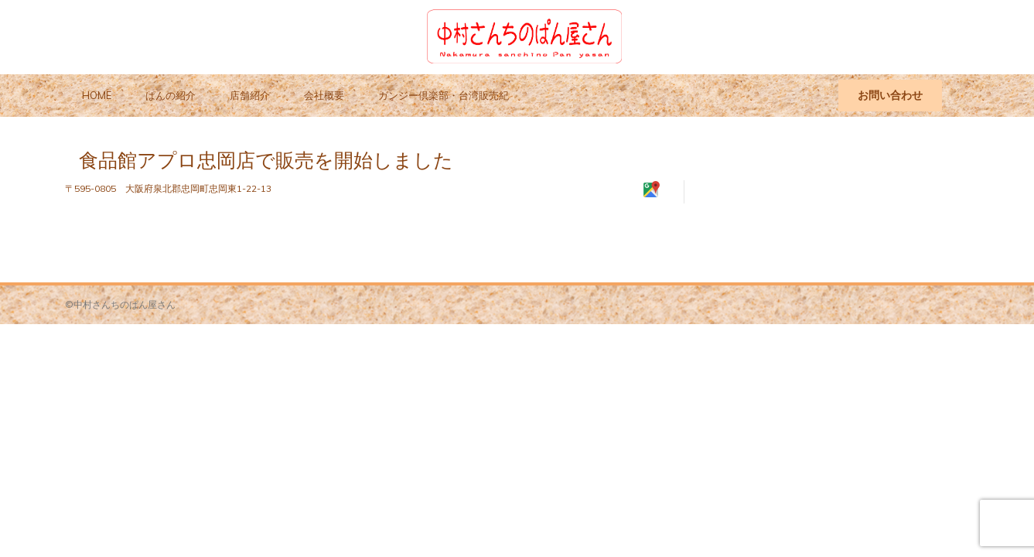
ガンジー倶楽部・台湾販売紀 (443, 95)
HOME (96, 95)
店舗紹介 (250, 95)
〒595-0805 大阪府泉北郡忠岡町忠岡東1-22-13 (168, 188)
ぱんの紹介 (170, 95)
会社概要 (324, 95)
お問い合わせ (890, 95)
